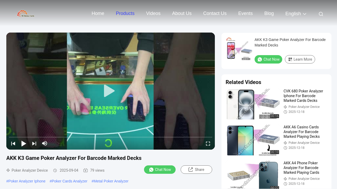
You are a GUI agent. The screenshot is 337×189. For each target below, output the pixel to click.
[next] (34, 143)
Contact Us (215, 13)
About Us (182, 13)
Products (125, 13)
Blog (269, 13)
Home (98, 13)
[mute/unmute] (44, 143)
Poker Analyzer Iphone (27, 181)
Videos (153, 13)
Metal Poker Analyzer (111, 181)
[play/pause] (23, 143)
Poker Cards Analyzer (69, 181)
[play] (110, 91)
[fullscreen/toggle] (208, 143)
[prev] (13, 143)
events (245, 13)
